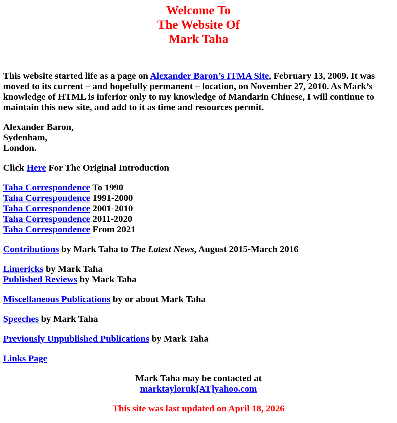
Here (36, 167)
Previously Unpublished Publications (76, 338)
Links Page (25, 358)
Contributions (31, 249)
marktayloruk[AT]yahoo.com (198, 388)
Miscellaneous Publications (56, 299)
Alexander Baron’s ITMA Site (209, 76)
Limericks (23, 269)
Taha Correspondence (46, 187)
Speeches (21, 319)
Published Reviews (40, 279)
